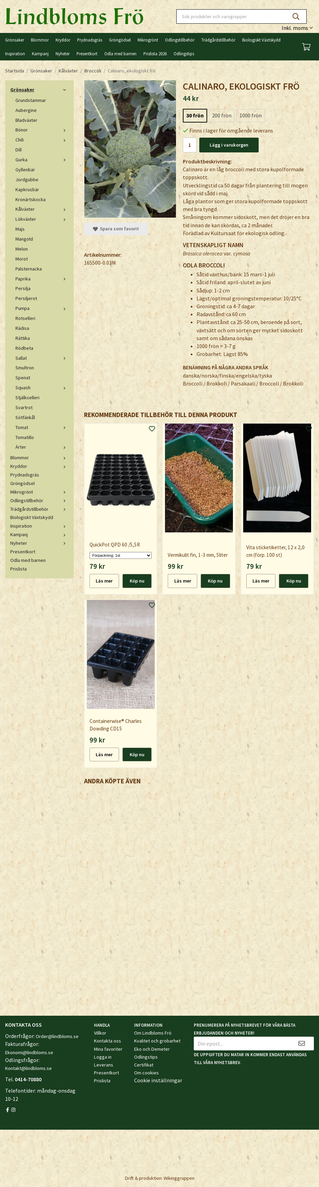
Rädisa (22, 328)
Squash (42, 387)
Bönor (42, 130)
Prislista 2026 (155, 53)
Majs (20, 229)
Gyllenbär (25, 169)
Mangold (24, 239)
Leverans (103, 1065)
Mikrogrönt (148, 40)
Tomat (42, 427)
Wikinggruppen (179, 1178)
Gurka (42, 160)
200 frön (222, 115)
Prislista (18, 569)
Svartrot (24, 407)
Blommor (40, 40)
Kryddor (63, 40)
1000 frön (250, 115)
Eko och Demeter (152, 1049)
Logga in (102, 1057)
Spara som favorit (116, 229)
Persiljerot (26, 298)
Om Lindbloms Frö (153, 1033)
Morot (21, 259)
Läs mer (104, 581)
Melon (21, 249)
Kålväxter (42, 209)
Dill (18, 150)
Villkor (100, 1033)
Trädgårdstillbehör (218, 40)
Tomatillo (24, 437)
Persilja (23, 288)
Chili (42, 140)
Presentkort (86, 53)
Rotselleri (25, 318)
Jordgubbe (26, 179)
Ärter (42, 447)
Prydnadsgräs (89, 40)
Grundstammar (30, 100)
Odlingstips (184, 53)
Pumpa (42, 308)
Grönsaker (14, 40)
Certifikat (143, 1065)
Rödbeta (24, 348)
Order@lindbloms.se (57, 1036)
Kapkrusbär (27, 189)
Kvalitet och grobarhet (157, 1041)
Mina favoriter (108, 1049)
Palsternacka (28, 269)
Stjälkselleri (27, 397)
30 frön (195, 115)
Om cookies (146, 1073)
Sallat (42, 358)
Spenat (22, 377)
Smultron (24, 368)
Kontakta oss (107, 1041)
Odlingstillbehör (179, 40)
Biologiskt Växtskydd (261, 40)
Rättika (22, 338)
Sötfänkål (25, 417)
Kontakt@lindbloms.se (28, 1068)
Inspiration (15, 53)
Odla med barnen (120, 53)
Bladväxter (26, 120)
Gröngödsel (120, 40)
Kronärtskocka (30, 199)
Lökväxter (42, 219)
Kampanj (40, 53)
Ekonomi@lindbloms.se (29, 1052)
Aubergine (26, 110)
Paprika (42, 279)
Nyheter (63, 53)
